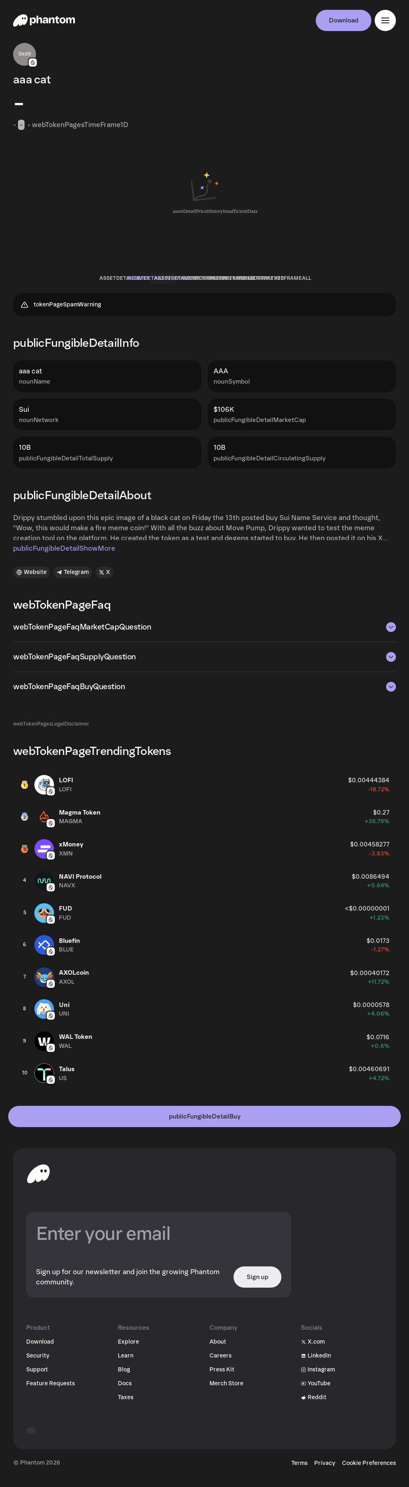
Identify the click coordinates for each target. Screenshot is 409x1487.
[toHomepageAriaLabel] (38, 1180)
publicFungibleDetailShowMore (64, 555)
